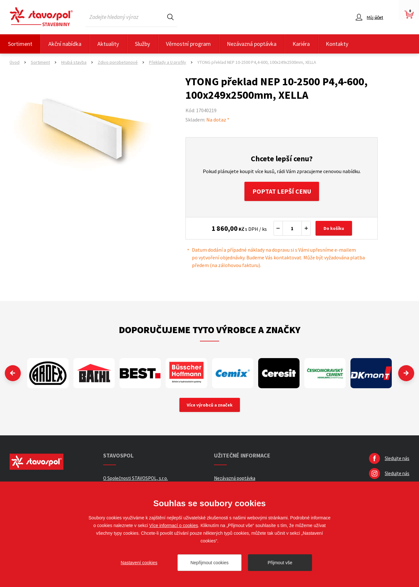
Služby (142, 43)
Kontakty (337, 43)
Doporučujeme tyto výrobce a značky (209, 329)
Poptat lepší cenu (281, 191)
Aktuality (108, 43)
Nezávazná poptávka (251, 43)
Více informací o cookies (173, 525)
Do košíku (334, 228)
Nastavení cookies (139, 562)
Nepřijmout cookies (209, 562)
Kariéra (301, 43)
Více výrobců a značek (210, 405)
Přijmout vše (279, 562)
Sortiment (20, 43)
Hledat (170, 17)
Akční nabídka (64, 43)
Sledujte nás (397, 458)
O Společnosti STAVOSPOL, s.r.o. (135, 478)
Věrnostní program (188, 43)
